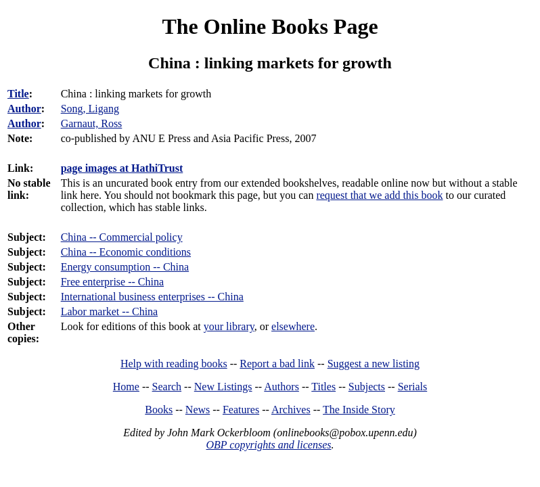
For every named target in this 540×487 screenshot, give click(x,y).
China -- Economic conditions (126, 252)
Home (126, 386)
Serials (413, 386)
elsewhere (293, 326)
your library (229, 326)
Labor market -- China (109, 311)
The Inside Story (359, 409)
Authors (281, 386)
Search (167, 386)
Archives (291, 409)
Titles (323, 386)
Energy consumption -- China (125, 267)
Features (241, 409)
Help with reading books (173, 363)
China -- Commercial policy (122, 237)
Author (24, 108)
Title (18, 93)
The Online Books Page (270, 26)
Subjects (366, 386)
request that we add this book (379, 195)
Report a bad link (277, 363)
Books (159, 409)
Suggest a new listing (374, 363)
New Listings (223, 386)
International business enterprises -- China (152, 296)
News (197, 409)
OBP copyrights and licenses (268, 444)
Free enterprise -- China (112, 281)
